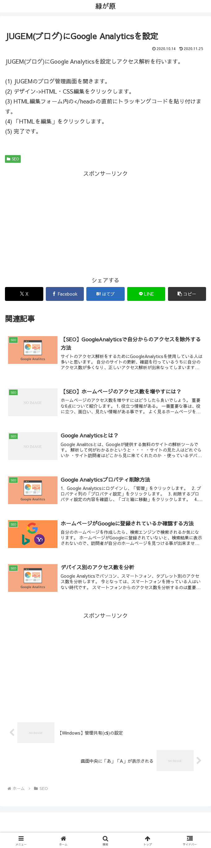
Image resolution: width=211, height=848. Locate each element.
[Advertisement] (105, 222)
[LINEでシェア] (146, 294)
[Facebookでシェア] (65, 294)
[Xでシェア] (24, 294)
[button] (187, 294)
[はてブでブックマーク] (105, 294)
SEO (13, 158)
